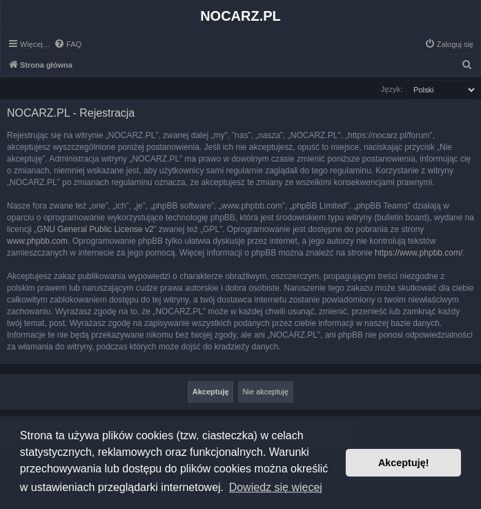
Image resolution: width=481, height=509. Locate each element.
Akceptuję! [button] (403, 462)
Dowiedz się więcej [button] (275, 487)
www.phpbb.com (37, 241)
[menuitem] (67, 44)
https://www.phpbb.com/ (418, 253)
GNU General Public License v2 (95, 229)
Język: (391, 89)
